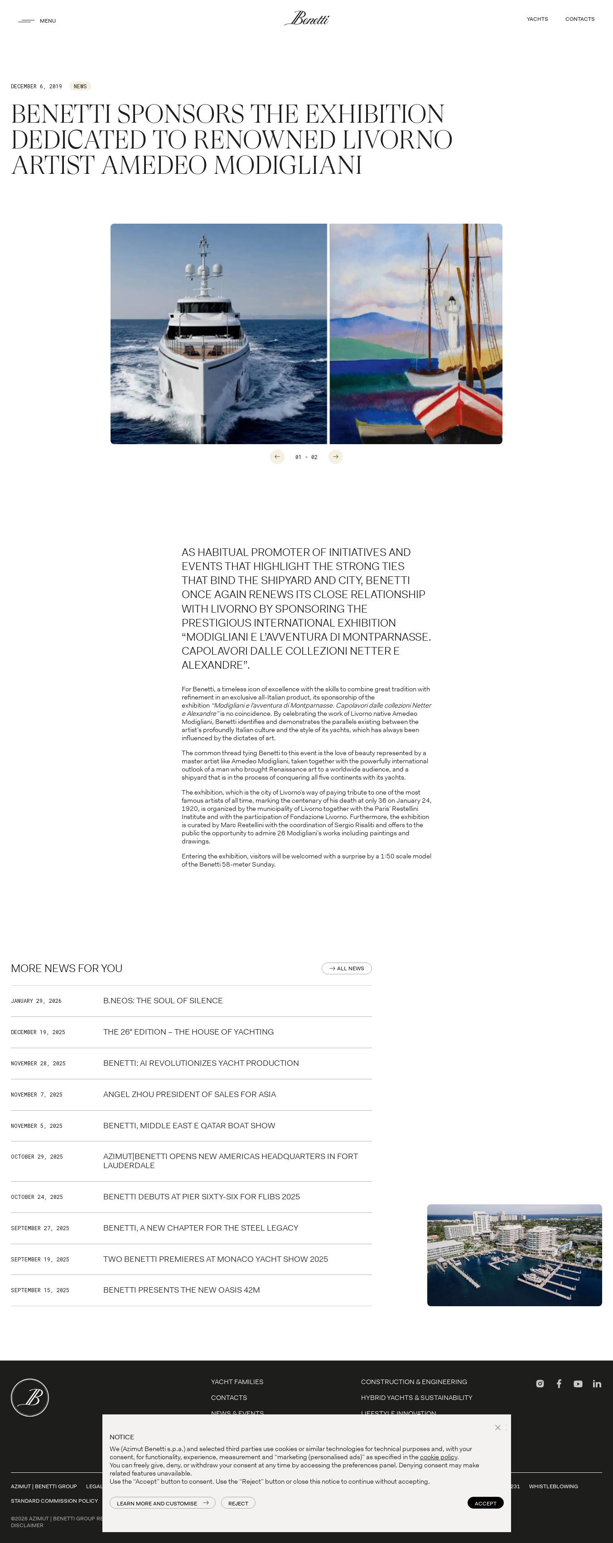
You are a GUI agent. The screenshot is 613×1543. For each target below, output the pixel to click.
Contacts (229, 1397)
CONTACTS (580, 19)
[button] (499, 1428)
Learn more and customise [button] (157, 1503)
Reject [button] (238, 1503)
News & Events (237, 1413)
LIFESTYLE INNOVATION (398, 1413)
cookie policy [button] (438, 1457)
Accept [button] (486, 1503)
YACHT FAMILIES (237, 1381)
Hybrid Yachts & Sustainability (417, 1397)
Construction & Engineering (414, 1381)
